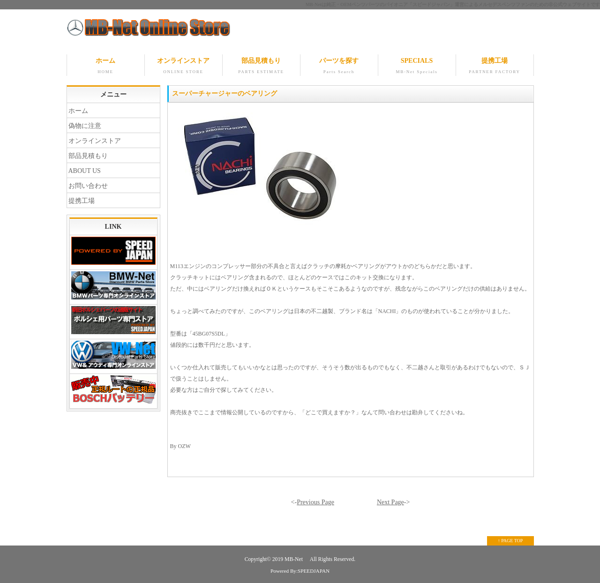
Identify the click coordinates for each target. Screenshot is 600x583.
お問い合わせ (88, 185)
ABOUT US (84, 170)
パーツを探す (339, 66)
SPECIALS (417, 66)
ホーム (105, 66)
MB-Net (294, 559)
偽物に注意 (84, 125)
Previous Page (315, 502)
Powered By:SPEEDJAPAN (300, 571)
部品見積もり (261, 66)
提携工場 (494, 66)
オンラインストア (183, 66)
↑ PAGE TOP (510, 540)
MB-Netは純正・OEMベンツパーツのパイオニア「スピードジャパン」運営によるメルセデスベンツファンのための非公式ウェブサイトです (453, 4)
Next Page (390, 502)
